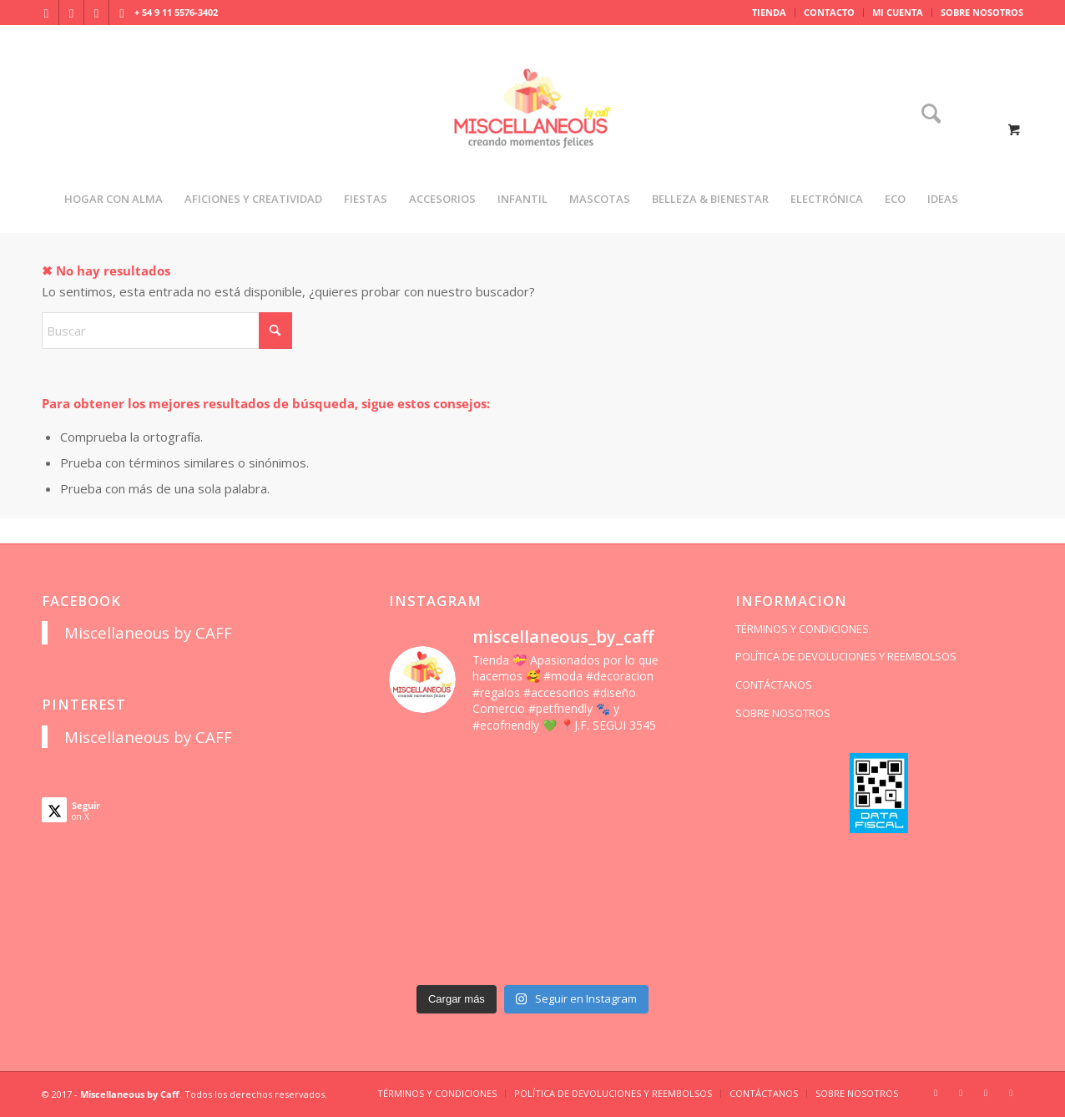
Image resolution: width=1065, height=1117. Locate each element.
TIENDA (769, 12)
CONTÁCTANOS (773, 684)
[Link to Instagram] (46, 12)
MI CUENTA (897, 12)
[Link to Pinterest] (121, 12)
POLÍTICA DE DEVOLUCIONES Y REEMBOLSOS (845, 656)
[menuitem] (769, 12)
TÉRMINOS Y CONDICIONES (802, 628)
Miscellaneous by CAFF (148, 632)
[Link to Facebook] (71, 12)
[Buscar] (926, 114)
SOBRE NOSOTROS (982, 12)
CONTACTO (829, 12)
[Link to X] (96, 12)
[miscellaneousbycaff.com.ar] (532, 128)
